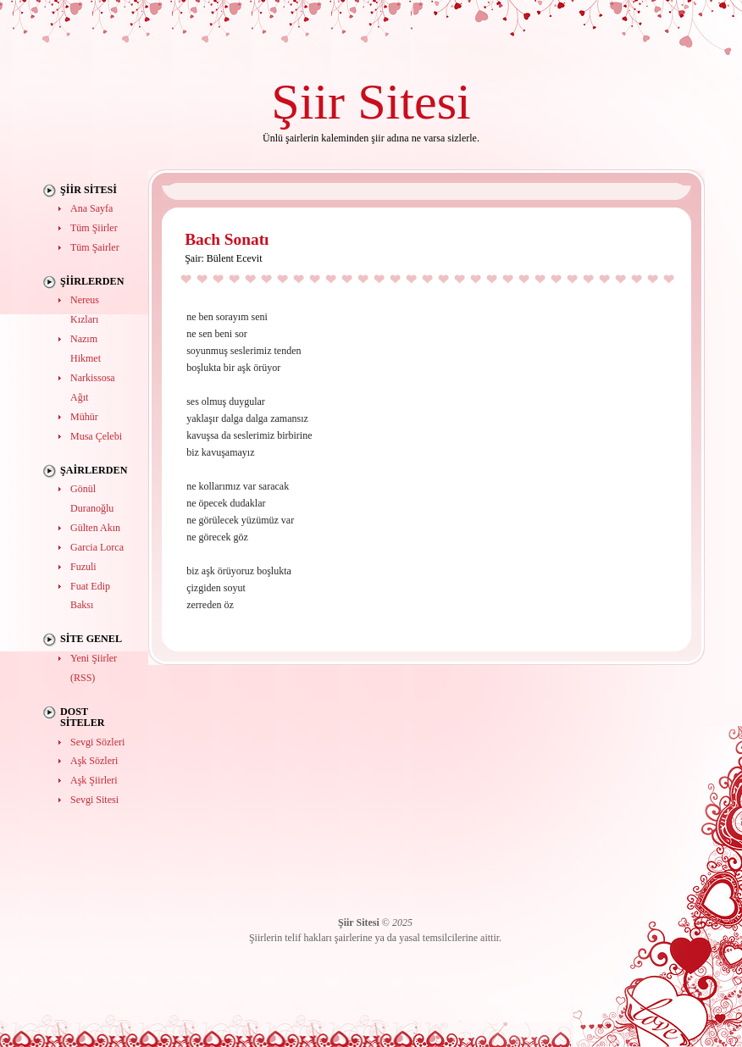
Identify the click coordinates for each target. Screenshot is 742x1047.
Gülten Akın (95, 528)
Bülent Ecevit (235, 258)
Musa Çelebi (96, 436)
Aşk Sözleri (94, 761)
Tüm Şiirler (94, 228)
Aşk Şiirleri (94, 780)
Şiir (308, 101)
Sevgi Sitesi (94, 800)
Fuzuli (83, 567)
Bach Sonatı (227, 239)
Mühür (84, 417)
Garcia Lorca (97, 547)
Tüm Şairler (94, 247)
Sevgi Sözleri (97, 742)
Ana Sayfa (91, 208)
